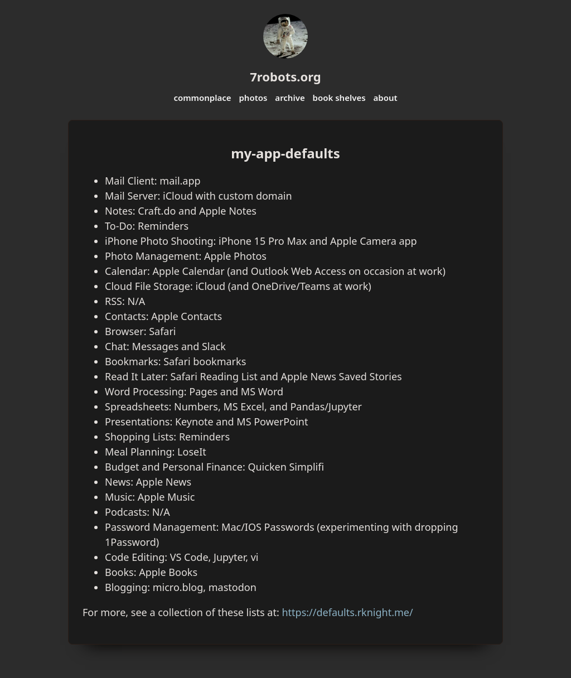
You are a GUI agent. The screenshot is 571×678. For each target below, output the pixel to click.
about (385, 97)
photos (253, 97)
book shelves (339, 97)
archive (289, 97)
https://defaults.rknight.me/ (347, 612)
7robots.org (285, 76)
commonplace (202, 97)
